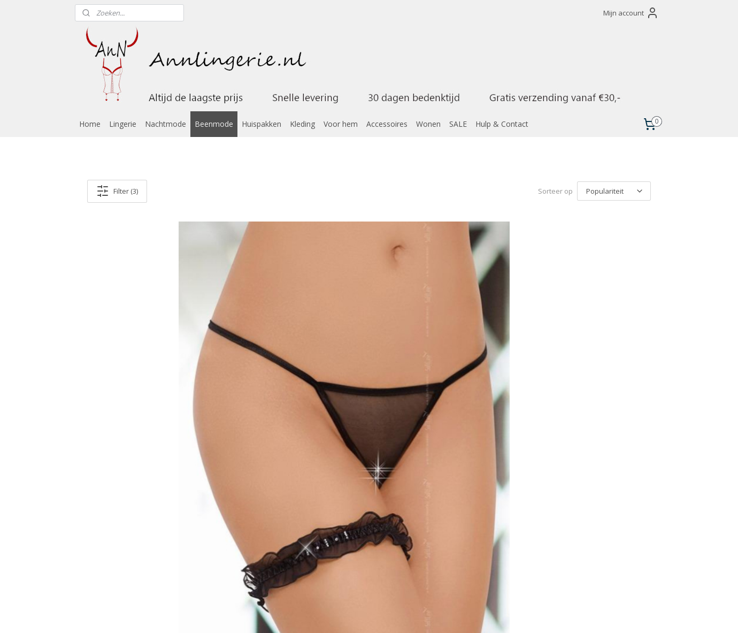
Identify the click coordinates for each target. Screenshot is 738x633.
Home (90, 124)
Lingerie (122, 124)
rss (348, 613)
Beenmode (214, 124)
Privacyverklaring (457, 562)
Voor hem (341, 124)
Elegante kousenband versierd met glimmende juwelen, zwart (164, 421)
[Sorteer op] (614, 191)
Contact (444, 501)
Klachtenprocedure (461, 572)
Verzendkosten (455, 531)
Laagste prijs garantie (464, 511)
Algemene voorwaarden (468, 552)
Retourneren (451, 542)
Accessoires (387, 124)
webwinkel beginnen (389, 613)
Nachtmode (165, 124)
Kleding (302, 124)
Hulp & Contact (501, 124)
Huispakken (261, 124)
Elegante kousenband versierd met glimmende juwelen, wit (361, 421)
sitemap (325, 613)
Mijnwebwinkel (482, 613)
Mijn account (631, 12)
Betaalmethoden (457, 521)
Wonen (428, 124)
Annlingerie (105, 487)
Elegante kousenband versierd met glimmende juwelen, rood (556, 421)
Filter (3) (117, 191)
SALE (458, 124)
